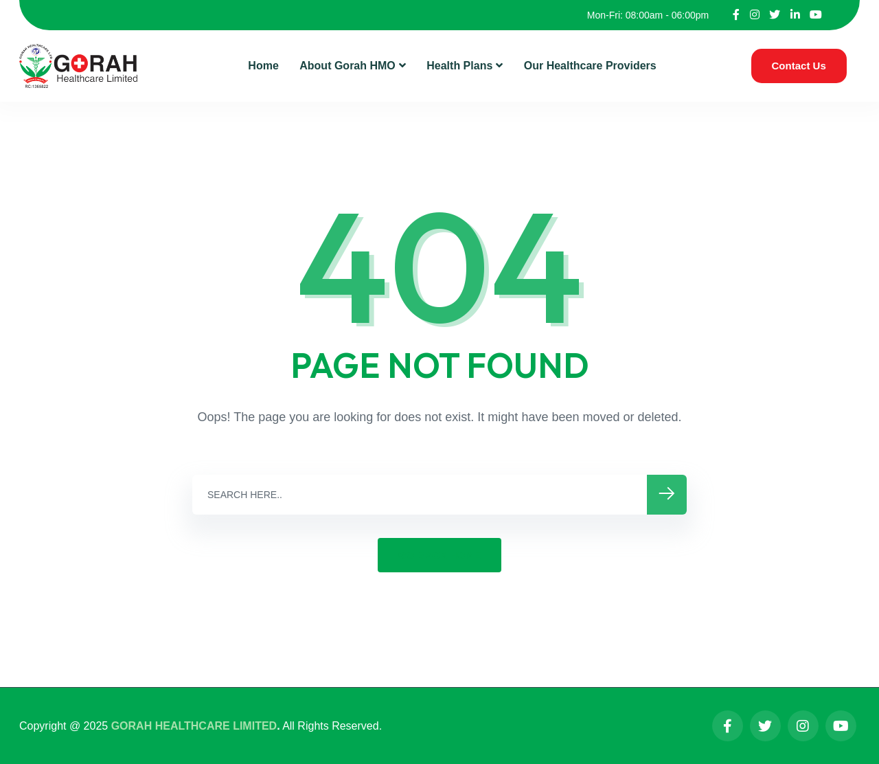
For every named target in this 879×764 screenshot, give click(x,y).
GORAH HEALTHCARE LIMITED (194, 726)
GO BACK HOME (439, 555)
